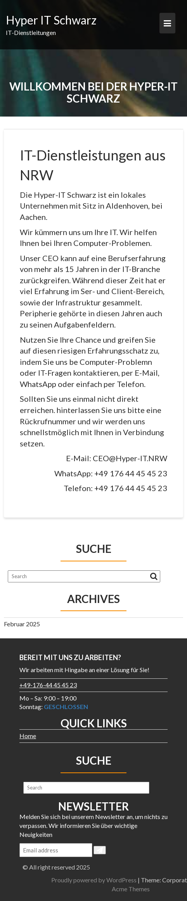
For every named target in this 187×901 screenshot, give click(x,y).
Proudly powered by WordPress (134, 880)
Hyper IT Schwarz (51, 20)
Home (27, 735)
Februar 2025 (22, 623)
